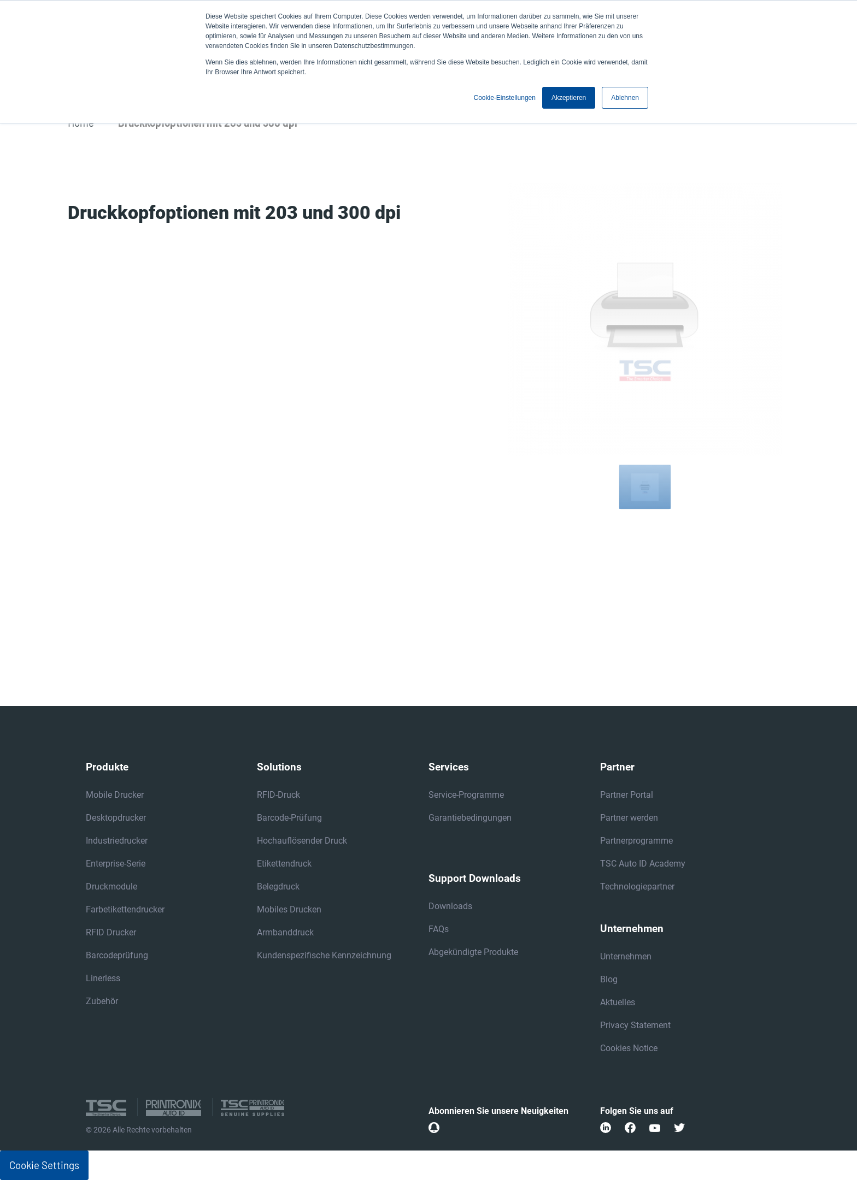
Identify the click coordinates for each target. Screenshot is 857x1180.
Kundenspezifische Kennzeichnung (324, 955)
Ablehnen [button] (625, 98)
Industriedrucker (117, 840)
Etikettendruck (284, 863)
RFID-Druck (278, 795)
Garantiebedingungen (470, 818)
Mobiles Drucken (289, 909)
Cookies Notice (629, 1048)
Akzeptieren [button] (568, 98)
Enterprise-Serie (115, 863)
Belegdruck (278, 886)
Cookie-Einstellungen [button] (505, 98)
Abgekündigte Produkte (473, 952)
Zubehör (102, 1001)
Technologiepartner (637, 886)
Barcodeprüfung (117, 955)
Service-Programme (466, 795)
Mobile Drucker (115, 795)
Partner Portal (626, 795)
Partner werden (629, 818)
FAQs (438, 929)
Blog (609, 979)
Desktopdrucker (116, 818)
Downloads (450, 906)
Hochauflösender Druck (302, 840)
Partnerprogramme (636, 840)
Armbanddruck (285, 932)
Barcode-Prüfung (289, 818)
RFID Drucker (111, 932)
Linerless (103, 978)
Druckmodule (111, 886)
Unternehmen (625, 956)
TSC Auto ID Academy (642, 863)
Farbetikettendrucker (125, 909)
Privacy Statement (635, 1025)
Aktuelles (617, 1002)
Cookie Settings (44, 1165)
